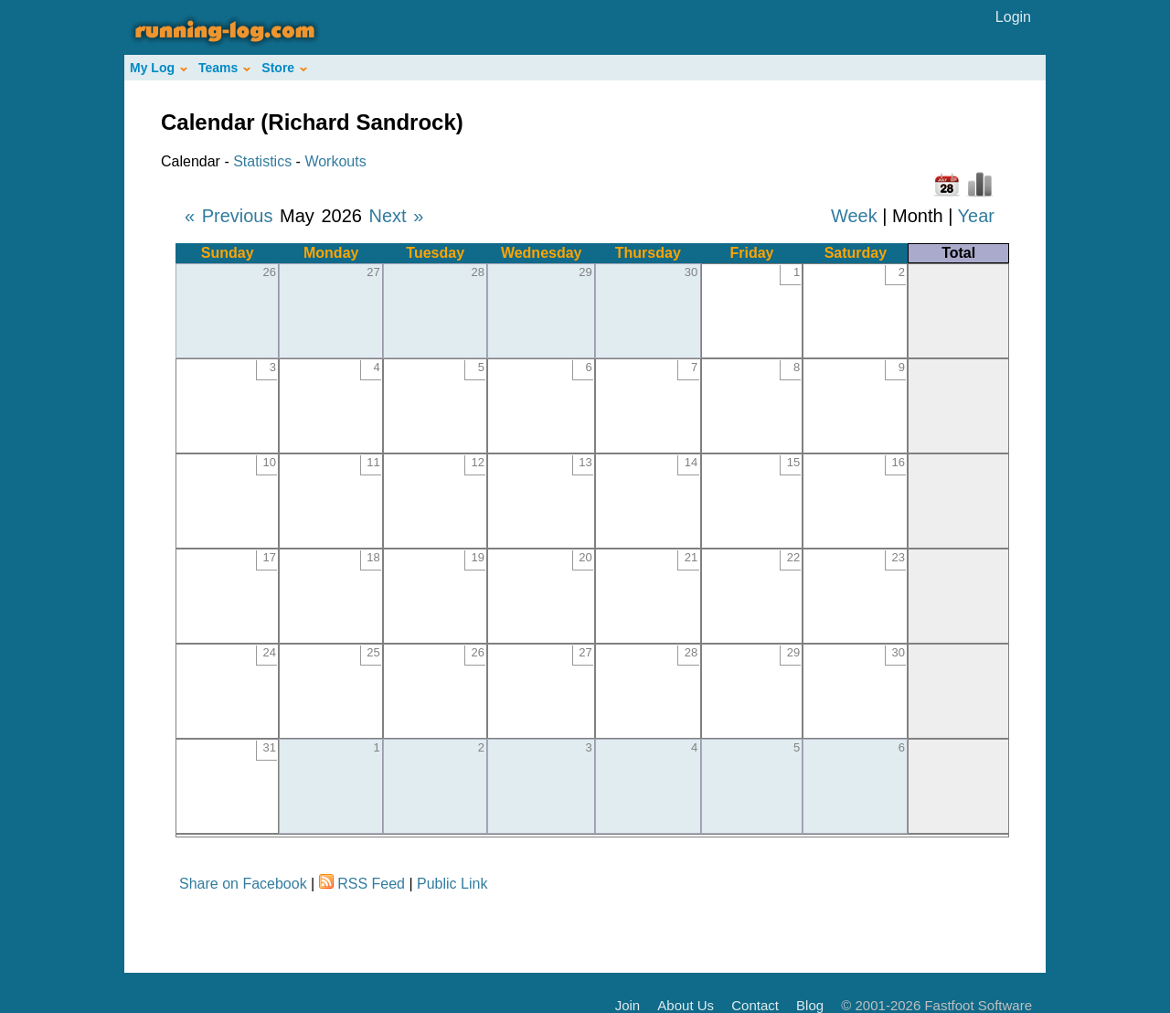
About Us (685, 1005)
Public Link (452, 883)
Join (628, 1005)
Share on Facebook (243, 883)
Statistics (262, 161)
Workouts (335, 161)
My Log (158, 67)
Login (1013, 17)
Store (284, 67)
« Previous (229, 216)
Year (976, 216)
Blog (810, 1005)
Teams (224, 67)
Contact (755, 1005)
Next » (395, 216)
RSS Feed (371, 883)
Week (854, 216)
